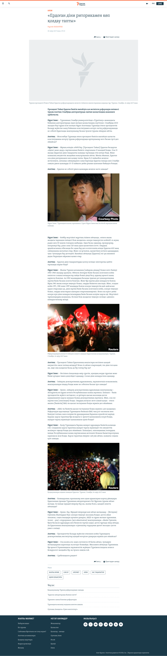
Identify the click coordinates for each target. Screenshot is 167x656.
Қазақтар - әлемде (57, 632)
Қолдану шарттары (25, 640)
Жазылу (21, 648)
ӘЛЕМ (50, 11)
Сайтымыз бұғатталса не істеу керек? (32, 632)
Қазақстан (55, 628)
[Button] (97, 37)
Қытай (53, 644)
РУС (153, 3)
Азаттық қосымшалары (26, 636)
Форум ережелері (24, 644)
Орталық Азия (56, 636)
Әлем (53, 648)
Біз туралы (22, 628)
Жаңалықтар (55, 624)
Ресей (53, 640)
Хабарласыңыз (23, 624)
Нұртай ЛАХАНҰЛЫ (55, 27)
